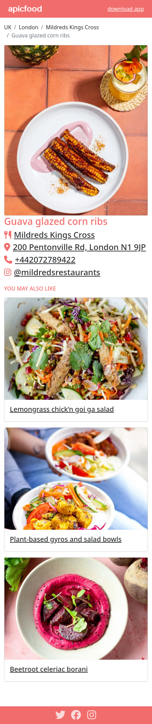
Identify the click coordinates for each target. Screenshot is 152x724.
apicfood (25, 9)
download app (126, 9)
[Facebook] (76, 715)
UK (8, 27)
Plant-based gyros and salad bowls (65, 539)
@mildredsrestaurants (57, 272)
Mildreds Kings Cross (72, 27)
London (28, 27)
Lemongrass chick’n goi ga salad (62, 409)
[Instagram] (92, 715)
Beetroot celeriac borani (49, 669)
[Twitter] (60, 715)
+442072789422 (45, 259)
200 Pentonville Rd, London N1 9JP (79, 246)
